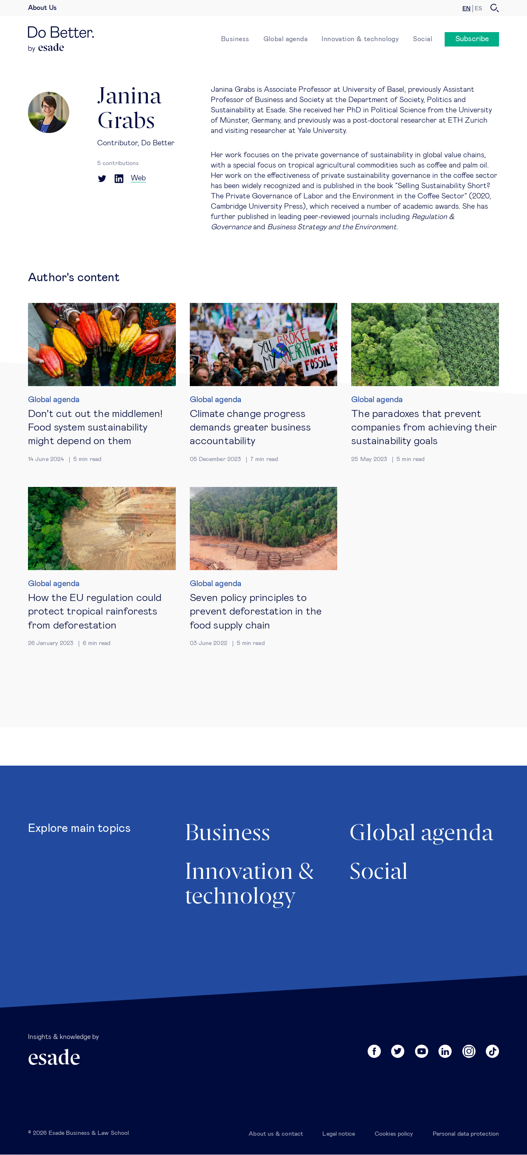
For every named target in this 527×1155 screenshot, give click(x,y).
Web (138, 178)
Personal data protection (466, 1134)
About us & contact (276, 1134)
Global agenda (286, 39)
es (478, 9)
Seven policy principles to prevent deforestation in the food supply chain (256, 612)
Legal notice (338, 1134)
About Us (42, 8)
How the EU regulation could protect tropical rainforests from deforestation (94, 612)
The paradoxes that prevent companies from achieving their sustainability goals (424, 428)
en (466, 9)
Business (235, 39)
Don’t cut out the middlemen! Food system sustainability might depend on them (95, 428)
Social (422, 39)
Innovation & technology (360, 39)
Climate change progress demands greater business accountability (250, 428)
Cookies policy (394, 1134)
